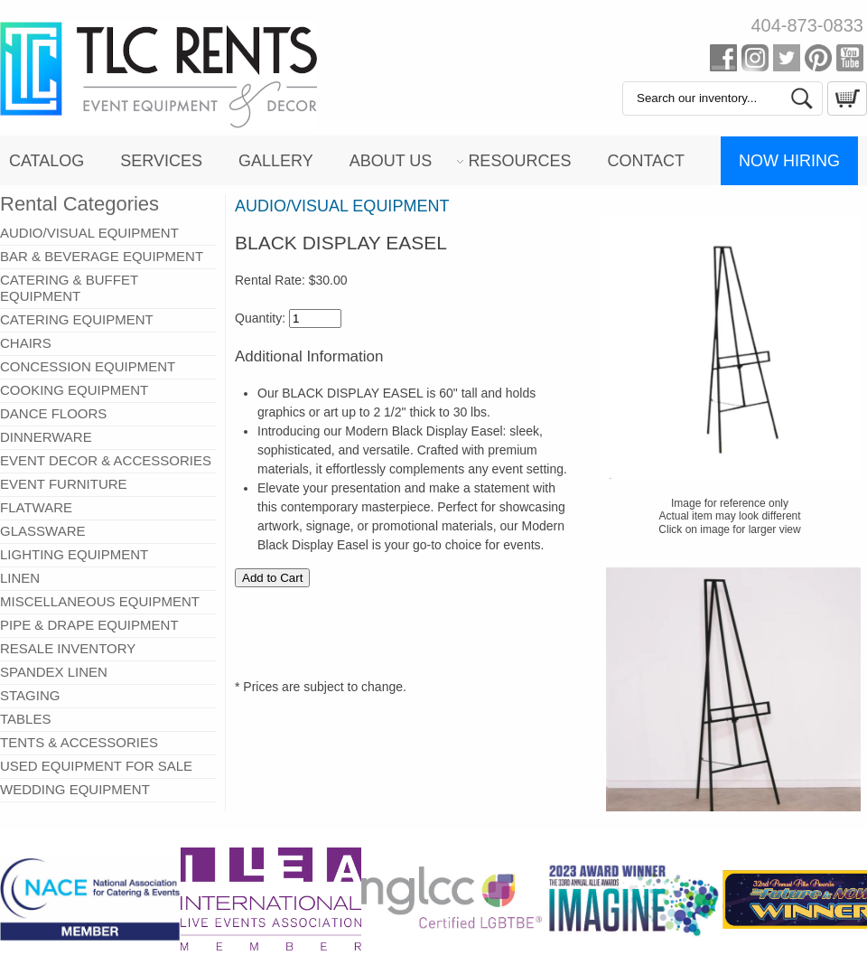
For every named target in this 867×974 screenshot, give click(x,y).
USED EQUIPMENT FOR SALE (96, 765)
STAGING (30, 695)
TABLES (25, 718)
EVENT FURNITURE (63, 484)
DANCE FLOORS (53, 413)
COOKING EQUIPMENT (74, 390)
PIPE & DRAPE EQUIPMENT (89, 624)
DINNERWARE (46, 437)
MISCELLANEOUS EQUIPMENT (100, 601)
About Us (391, 161)
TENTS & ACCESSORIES (79, 742)
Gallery (275, 161)
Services (161, 161)
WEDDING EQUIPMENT (75, 789)
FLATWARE (36, 507)
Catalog (46, 161)
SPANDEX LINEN (53, 671)
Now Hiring (789, 161)
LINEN (20, 577)
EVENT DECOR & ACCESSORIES (105, 460)
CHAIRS (25, 343)
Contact (646, 161)
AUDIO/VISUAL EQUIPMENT (89, 232)
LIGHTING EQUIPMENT (74, 554)
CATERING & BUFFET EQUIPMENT (69, 288)
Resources (519, 161)
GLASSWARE (42, 531)
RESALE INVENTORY (67, 648)
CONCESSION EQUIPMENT (87, 366)
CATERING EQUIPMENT (77, 319)
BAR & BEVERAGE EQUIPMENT (101, 256)
